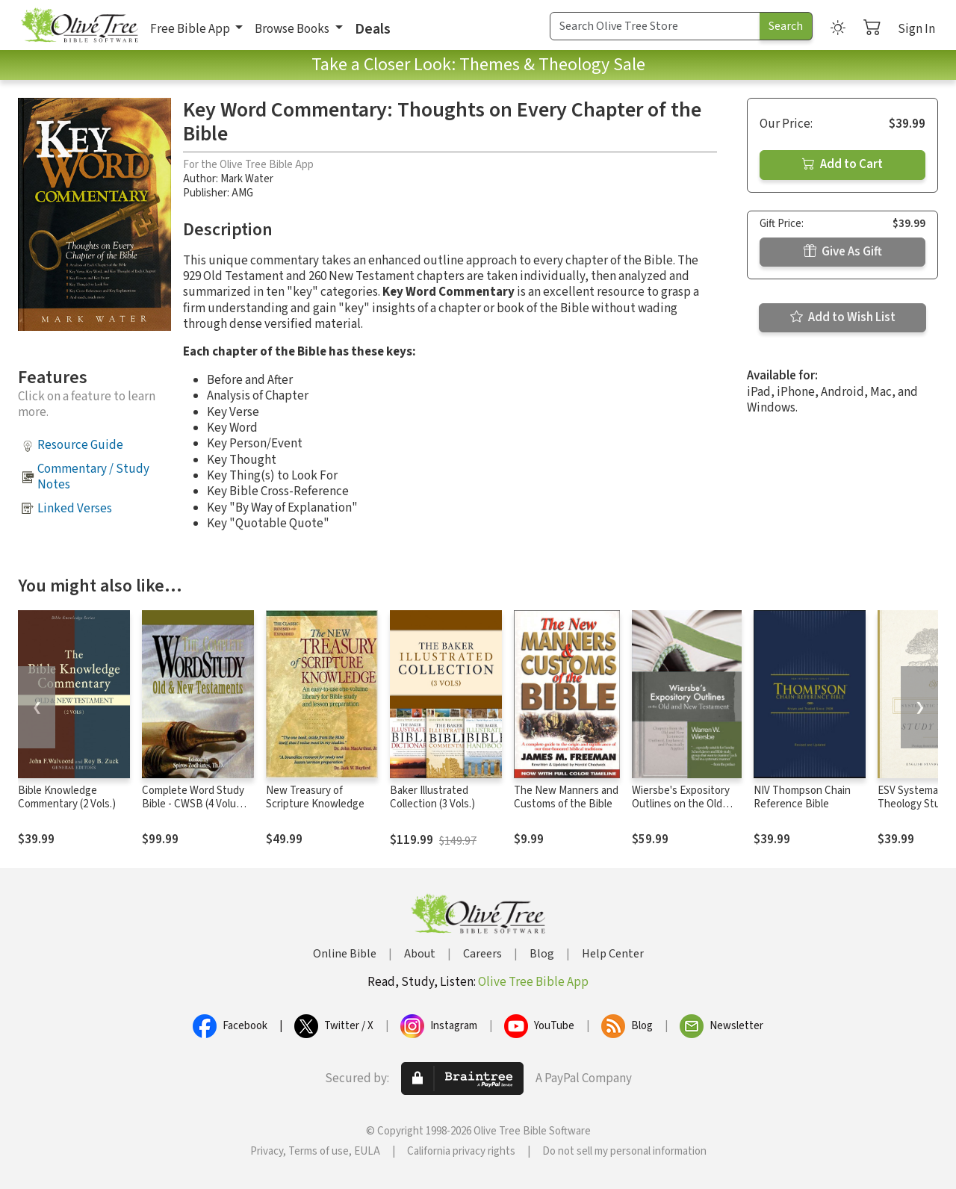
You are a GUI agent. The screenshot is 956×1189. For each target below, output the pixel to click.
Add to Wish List (843, 317)
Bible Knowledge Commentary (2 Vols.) (67, 798)
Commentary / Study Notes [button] (93, 477)
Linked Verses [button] (74, 509)
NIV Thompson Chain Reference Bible (802, 798)
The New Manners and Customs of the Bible (566, 798)
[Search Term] (655, 26)
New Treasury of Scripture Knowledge (315, 798)
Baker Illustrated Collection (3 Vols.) (432, 798)
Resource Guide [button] (80, 445)
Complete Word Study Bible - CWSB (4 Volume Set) (196, 805)
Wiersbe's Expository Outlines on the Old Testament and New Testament (681, 812)
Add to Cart (842, 164)
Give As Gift (843, 252)
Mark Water (246, 179)
